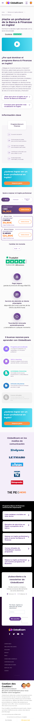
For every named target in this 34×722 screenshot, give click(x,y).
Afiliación (7, 649)
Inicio (3, 12)
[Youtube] (18, 634)
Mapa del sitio (8, 667)
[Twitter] (14, 634)
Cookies (6, 670)
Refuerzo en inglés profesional (15, 12)
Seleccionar (25, 209)
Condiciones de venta (10, 664)
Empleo (6, 652)
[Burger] (3, 3)
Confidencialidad (9, 661)
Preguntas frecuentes (10, 646)
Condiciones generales (10, 658)
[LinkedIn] (22, 634)
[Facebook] (9, 634)
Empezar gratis (17, 183)
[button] (7, 719)
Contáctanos (7, 643)
